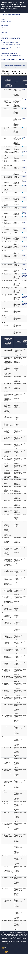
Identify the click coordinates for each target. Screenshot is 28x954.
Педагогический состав (6, 34)
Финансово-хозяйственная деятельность (11, 44)
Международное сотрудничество (9, 53)
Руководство (4, 32)
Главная (3, 19)
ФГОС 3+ (24, 153)
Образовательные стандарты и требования (12, 59)
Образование (4, 30)
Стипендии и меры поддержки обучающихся (12, 50)
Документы (4, 27)
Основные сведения (6, 21)
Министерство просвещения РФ (15, 951)
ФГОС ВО (24, 273)
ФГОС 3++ (24, 147)
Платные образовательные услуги (9, 42)
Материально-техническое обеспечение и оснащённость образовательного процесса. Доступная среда (11, 39)
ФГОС (24, 89)
